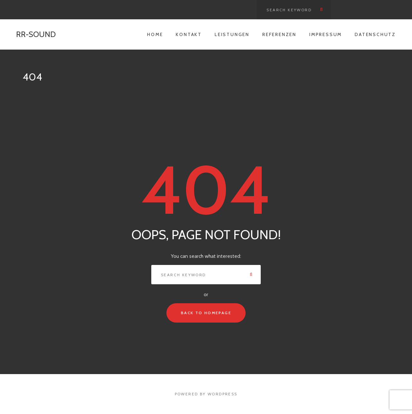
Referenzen (279, 34)
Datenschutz (375, 34)
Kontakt (189, 34)
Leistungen (232, 34)
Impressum (325, 34)
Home (155, 34)
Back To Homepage (206, 312)
